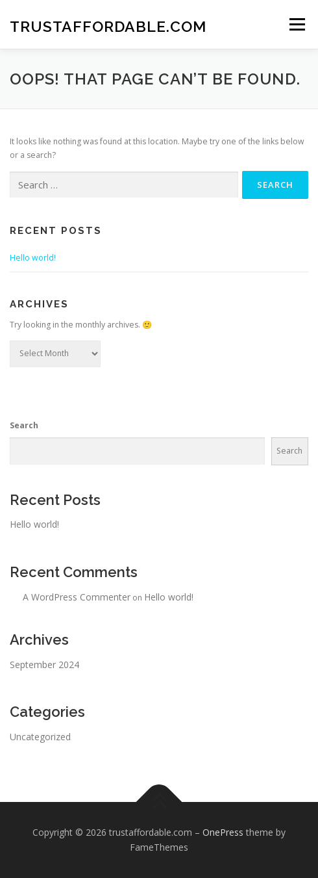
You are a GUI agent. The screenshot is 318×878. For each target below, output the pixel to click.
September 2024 (44, 664)
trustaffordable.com (108, 25)
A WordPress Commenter (76, 597)
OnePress (222, 832)
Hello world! (33, 257)
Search (24, 425)
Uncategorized (40, 736)
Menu (296, 24)
